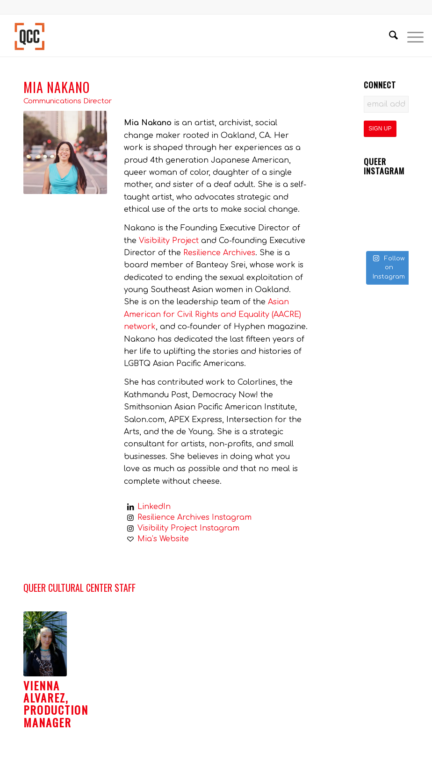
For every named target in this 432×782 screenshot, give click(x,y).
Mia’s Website (163, 539)
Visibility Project (169, 241)
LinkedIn (154, 506)
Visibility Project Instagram (188, 528)
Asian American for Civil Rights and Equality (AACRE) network (212, 314)
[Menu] (411, 35)
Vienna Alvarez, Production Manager (55, 704)
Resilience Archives (219, 253)
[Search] (389, 35)
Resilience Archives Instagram (194, 517)
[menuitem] (389, 35)
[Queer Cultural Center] (29, 35)
